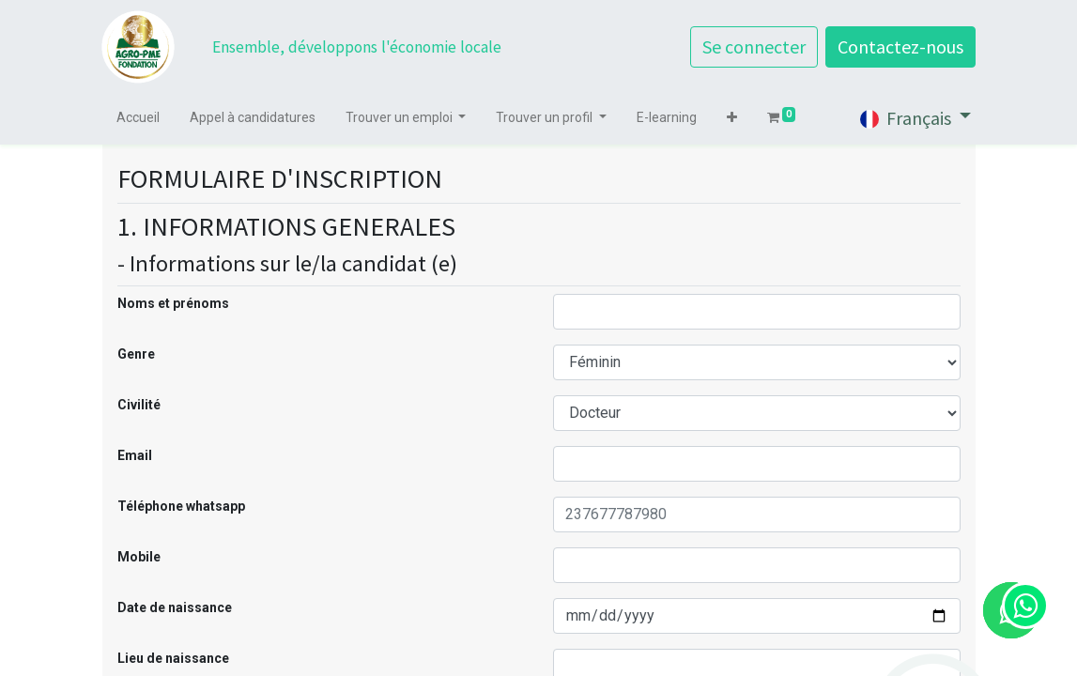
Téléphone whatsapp (181, 506)
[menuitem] (139, 117)
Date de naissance (174, 607)
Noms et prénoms (173, 303)
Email (134, 455)
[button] (733, 117)
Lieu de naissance (173, 658)
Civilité (139, 404)
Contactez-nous (900, 46)
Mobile (139, 556)
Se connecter (754, 46)
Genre (136, 353)
